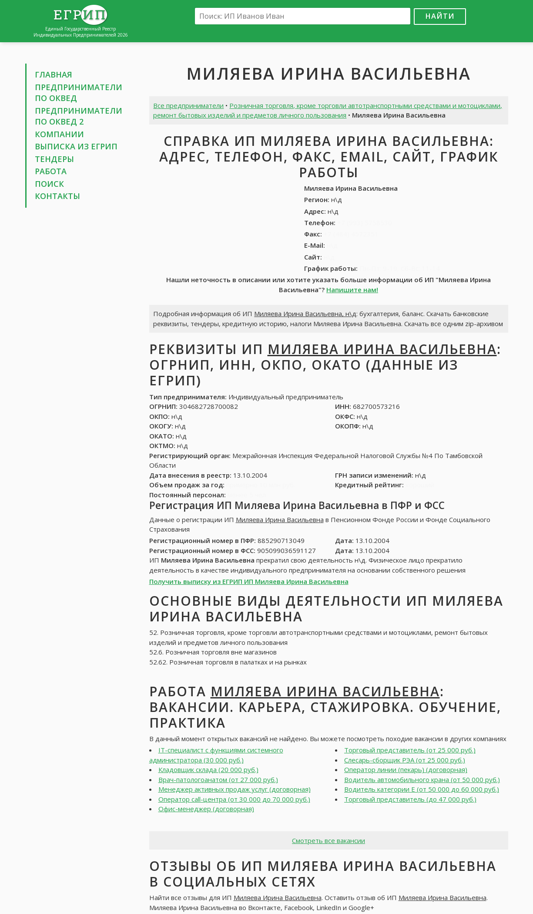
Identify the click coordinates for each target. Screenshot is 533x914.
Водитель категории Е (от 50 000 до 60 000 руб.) (421, 789)
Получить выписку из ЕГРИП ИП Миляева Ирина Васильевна (249, 581)
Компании (59, 134)
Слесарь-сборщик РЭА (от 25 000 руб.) (404, 759)
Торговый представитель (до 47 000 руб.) (410, 799)
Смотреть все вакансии (328, 840)
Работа (51, 171)
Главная (53, 74)
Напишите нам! (352, 289)
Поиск (49, 184)
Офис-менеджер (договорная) (206, 808)
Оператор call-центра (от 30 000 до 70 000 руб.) (234, 799)
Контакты (57, 196)
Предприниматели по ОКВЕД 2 (78, 116)
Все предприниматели (188, 105)
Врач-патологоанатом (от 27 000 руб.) (218, 779)
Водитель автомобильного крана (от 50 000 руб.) (422, 779)
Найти (440, 16)
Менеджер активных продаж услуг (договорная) (234, 789)
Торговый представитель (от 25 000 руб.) (410, 749)
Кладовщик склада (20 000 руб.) (208, 769)
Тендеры (54, 159)
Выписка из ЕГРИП (76, 146)
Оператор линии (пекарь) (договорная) (405, 769)
